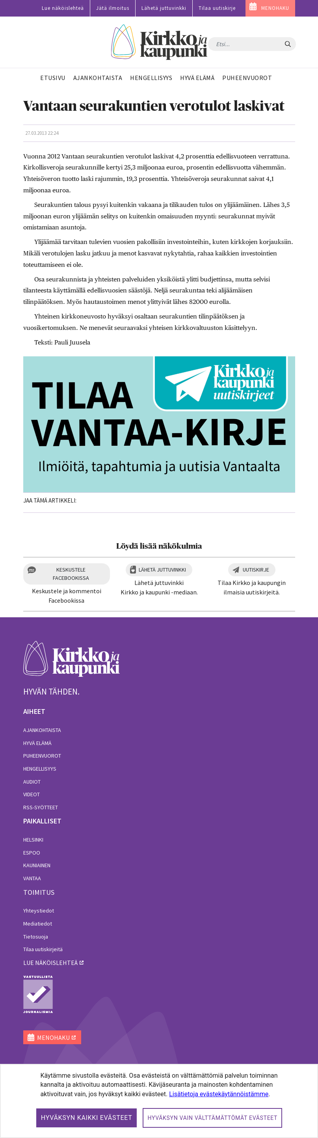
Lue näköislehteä (63, 8)
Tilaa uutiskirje (217, 8)
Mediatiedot (37, 923)
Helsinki (33, 839)
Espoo (31, 852)
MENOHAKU (275, 8)
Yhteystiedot (38, 910)
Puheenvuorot (42, 755)
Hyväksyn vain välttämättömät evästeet (212, 1118)
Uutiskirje (256, 569)
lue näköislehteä (50, 963)
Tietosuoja (35, 936)
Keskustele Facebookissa (71, 573)
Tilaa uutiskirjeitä (43, 949)
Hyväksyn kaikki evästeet (86, 1117)
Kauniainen (36, 865)
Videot (31, 794)
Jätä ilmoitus (112, 8)
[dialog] (159, 1101)
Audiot (32, 781)
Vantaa (32, 878)
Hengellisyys (39, 768)
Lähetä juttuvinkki (163, 8)
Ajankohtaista (42, 730)
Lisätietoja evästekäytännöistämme (218, 1094)
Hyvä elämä (37, 743)
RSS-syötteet (40, 807)
